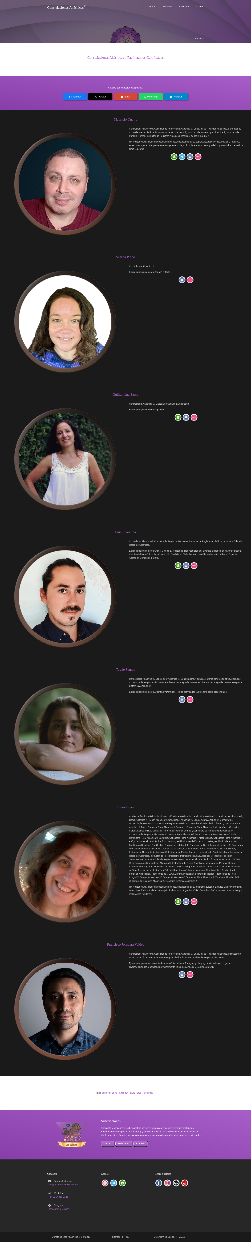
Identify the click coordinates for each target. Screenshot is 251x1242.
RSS (127, 1237)
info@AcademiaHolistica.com (63, 1184)
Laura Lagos (125, 807)
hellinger (123, 1092)
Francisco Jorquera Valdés (125, 944)
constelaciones (109, 1092)
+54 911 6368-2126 (58, 1197)
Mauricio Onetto (125, 119)
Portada (153, 6)
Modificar (199, 38)
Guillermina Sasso (125, 394)
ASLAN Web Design (164, 1237)
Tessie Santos (125, 669)
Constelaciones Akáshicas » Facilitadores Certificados (125, 57)
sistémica (148, 1092)
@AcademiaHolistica (59, 1209)
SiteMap (116, 1237)
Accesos (199, 6)
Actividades (184, 6)
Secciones (168, 6)
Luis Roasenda (125, 532)
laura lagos (135, 1092)
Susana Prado (125, 257)
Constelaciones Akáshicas (65, 7)
